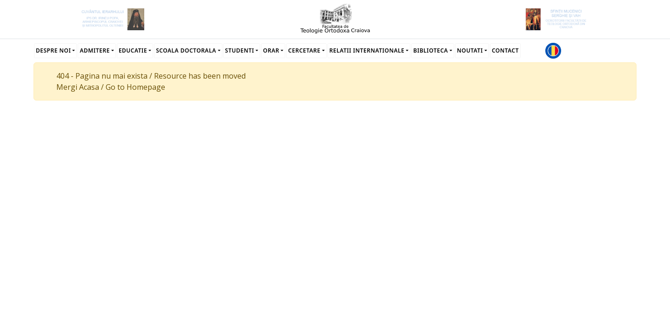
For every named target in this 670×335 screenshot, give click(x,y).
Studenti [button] (240, 50)
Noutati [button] (470, 50)
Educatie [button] (133, 50)
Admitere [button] (94, 50)
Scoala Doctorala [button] (186, 50)
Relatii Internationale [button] (367, 50)
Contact (505, 50)
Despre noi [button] (53, 50)
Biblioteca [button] (430, 50)
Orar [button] (271, 50)
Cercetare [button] (304, 50)
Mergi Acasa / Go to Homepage (110, 87)
